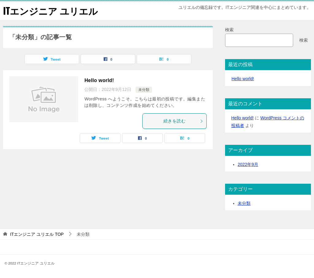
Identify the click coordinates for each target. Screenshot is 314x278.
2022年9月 (248, 164)
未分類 (143, 90)
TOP (37, 234)
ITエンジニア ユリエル (50, 10)
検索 (229, 29)
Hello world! (99, 80)
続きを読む (183, 120)
